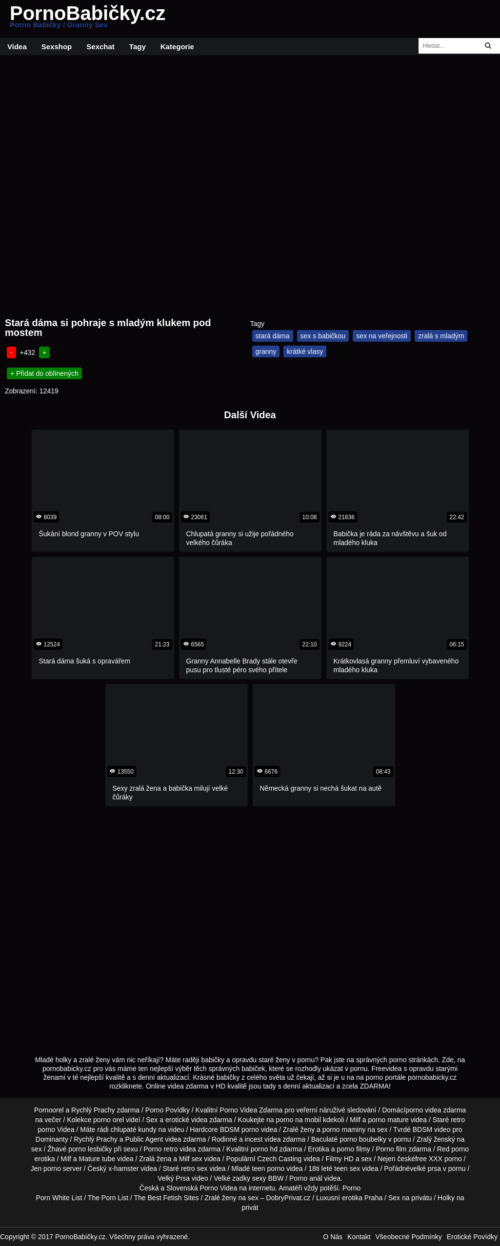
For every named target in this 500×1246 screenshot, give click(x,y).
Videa (17, 46)
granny (266, 351)
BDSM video (432, 1129)
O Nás (332, 1237)
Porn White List (59, 1198)
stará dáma (273, 336)
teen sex (347, 1168)
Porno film (391, 1149)
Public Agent (144, 1139)
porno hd (264, 1149)
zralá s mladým (441, 336)
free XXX (428, 1159)
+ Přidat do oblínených (44, 373)
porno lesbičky (90, 1149)
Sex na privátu (410, 1198)
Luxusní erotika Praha (349, 1198)
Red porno (453, 1149)
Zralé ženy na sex (231, 1198)
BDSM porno (239, 1129)
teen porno (268, 1168)
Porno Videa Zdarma (251, 1110)
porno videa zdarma (435, 1110)
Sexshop (56, 46)
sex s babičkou (323, 336)
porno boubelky (363, 1139)
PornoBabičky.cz (87, 19)
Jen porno (46, 1168)
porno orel (108, 1120)
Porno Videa (219, 1188)
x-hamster (123, 1168)
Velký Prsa (174, 1178)
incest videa (263, 1139)
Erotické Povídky (472, 1237)
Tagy (137, 46)
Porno (351, 1188)
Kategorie (177, 46)
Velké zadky (232, 1178)
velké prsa (425, 1168)
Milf (184, 1159)
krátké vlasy (305, 351)
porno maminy (344, 1129)
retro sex (194, 1168)
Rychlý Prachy (93, 1110)
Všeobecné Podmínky (409, 1237)
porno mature (388, 1120)
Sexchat (100, 46)
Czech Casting (279, 1159)
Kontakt (358, 1237)
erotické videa (186, 1120)
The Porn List (108, 1198)
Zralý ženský (436, 1139)
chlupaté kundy (134, 1129)
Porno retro (160, 1149)
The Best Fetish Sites (166, 1198)
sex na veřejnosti (381, 336)
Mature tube (97, 1159)
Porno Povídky (167, 1110)
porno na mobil (298, 1120)
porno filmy (353, 1149)
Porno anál (305, 1178)
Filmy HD (339, 1159)
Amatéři (290, 1188)
